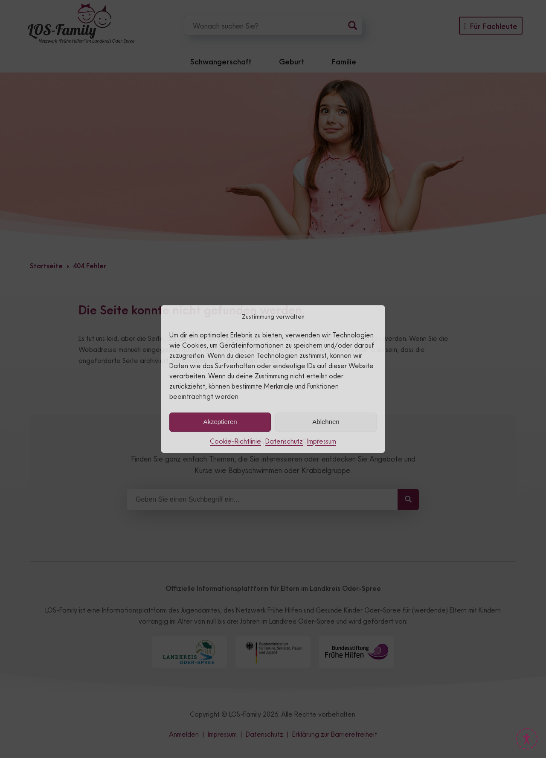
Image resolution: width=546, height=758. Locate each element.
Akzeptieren (220, 421)
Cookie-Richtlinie (235, 441)
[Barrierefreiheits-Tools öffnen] (526, 738)
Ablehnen (325, 421)
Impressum (321, 441)
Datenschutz (284, 441)
